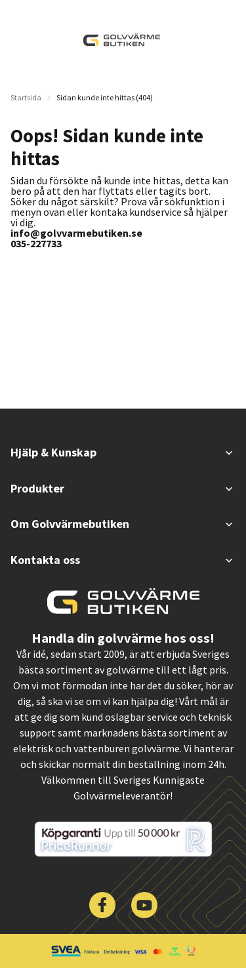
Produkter (123, 488)
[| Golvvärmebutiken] (122, 40)
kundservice (155, 211)
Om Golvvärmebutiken (123, 523)
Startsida (25, 97)
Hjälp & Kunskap (123, 452)
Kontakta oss (123, 559)
